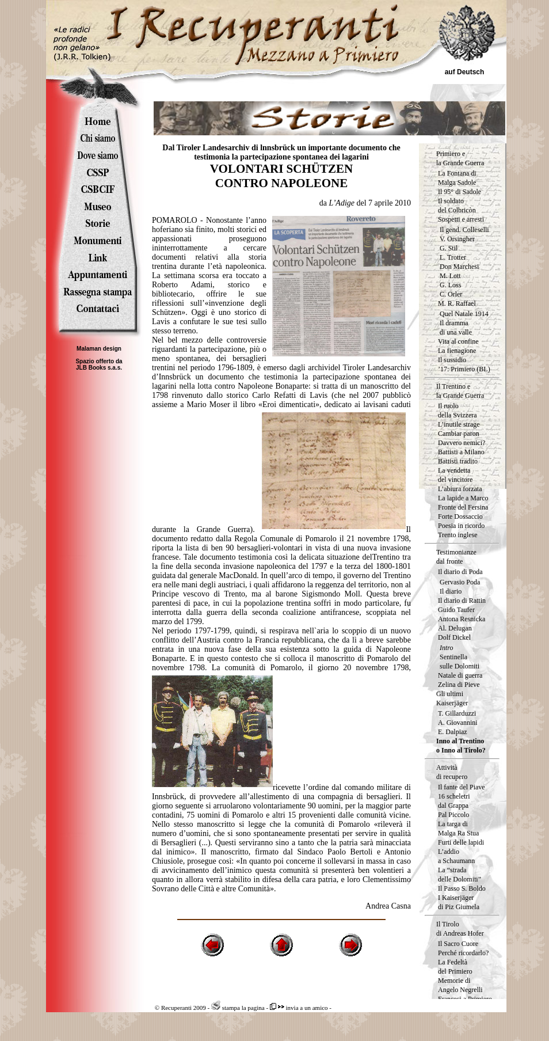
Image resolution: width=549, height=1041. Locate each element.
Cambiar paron (458, 434)
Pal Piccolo (453, 815)
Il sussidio (452, 360)
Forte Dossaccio (460, 516)
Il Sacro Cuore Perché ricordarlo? (463, 948)
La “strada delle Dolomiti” (459, 874)
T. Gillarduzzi (457, 713)
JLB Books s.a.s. (99, 367)
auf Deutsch (465, 72)
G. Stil (449, 248)
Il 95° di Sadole (459, 192)
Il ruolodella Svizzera (457, 410)
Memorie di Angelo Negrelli (460, 985)
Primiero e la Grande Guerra (460, 158)
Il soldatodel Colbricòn (457, 205)
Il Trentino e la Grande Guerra (460, 391)
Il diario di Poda (460, 572)
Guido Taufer (456, 610)
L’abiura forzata (460, 489)
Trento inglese (458, 535)
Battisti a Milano (461, 452)
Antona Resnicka (461, 619)
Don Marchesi (459, 267)
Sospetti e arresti (461, 219)
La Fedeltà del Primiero (455, 966)
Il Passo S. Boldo (462, 888)
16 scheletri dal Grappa (454, 801)
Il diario (451, 591)
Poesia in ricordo (461, 526)
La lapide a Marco (463, 498)
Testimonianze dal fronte (456, 556)
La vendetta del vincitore (455, 475)
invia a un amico (299, 1007)
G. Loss (450, 285)
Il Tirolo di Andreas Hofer (460, 928)
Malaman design (99, 348)
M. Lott (450, 276)
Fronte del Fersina (463, 507)
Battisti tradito (458, 461)
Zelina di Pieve (459, 685)
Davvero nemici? (461, 443)
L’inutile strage (459, 424)
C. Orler (451, 294)
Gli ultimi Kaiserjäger (452, 698)
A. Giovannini (458, 723)
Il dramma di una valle (456, 327)
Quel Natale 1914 (464, 314)
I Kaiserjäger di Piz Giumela (458, 902)
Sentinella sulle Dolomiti (459, 661)
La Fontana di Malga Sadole (457, 178)
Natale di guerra (460, 675)
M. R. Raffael (457, 303)
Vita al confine (458, 341)
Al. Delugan (455, 628)
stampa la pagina (238, 1007)
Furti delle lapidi (461, 842)
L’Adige (342, 203)
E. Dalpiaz (452, 732)
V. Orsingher (457, 239)
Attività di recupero (451, 772)
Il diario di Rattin (462, 601)
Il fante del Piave (461, 787)
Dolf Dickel (454, 637)
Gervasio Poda (460, 582)
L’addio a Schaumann (456, 856)
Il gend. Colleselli (464, 230)
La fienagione (457, 351)
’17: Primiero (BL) (464, 369)
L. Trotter (453, 257)
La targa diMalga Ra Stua (458, 828)
